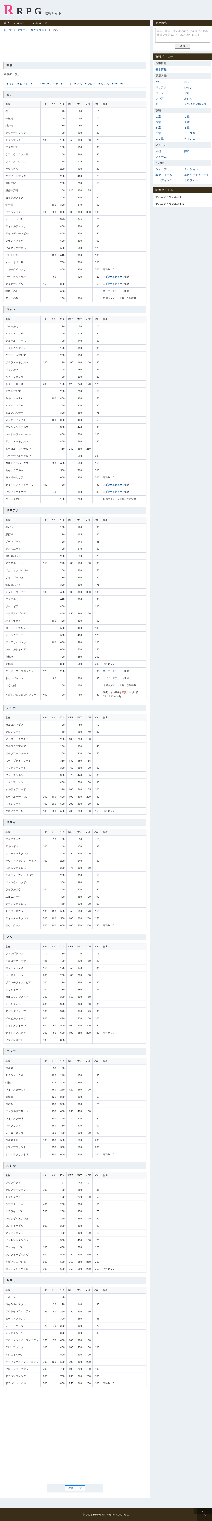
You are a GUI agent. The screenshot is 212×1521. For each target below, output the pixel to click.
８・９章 (189, 133)
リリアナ (39, 83)
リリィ (67, 83)
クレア (91, 83)
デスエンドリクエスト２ (32, 30)
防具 (187, 151)
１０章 (159, 138)
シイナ (54, 83)
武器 (158, 151)
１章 (158, 116)
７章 (158, 133)
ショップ (161, 169)
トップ (8, 30)
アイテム (161, 156)
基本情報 (161, 69)
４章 (187, 122)
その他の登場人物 (195, 104)
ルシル (105, 83)
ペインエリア (192, 138)
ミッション (191, 169)
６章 (187, 127)
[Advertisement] (75, 46)
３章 (158, 122)
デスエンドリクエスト (168, 196)
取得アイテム (163, 174)
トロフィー (191, 180)
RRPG (24, 9)
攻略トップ (75, 1487)
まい (12, 83)
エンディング (163, 180)
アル (80, 83)
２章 (187, 116)
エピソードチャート (113, 276)
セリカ (118, 83)
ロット (24, 83)
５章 (158, 127)
